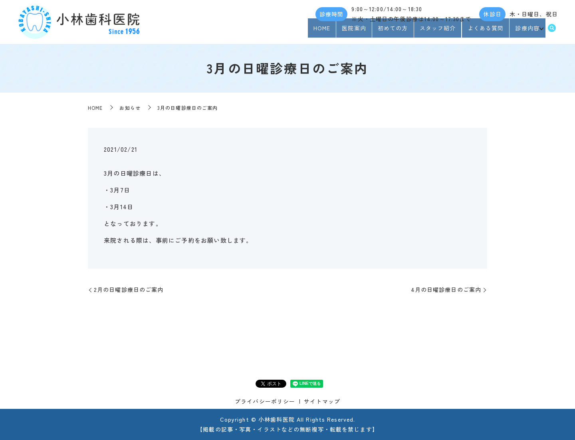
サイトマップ (322, 401)
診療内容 (525, 31)
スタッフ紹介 (435, 31)
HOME (319, 31)
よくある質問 (483, 31)
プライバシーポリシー (265, 401)
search (552, 32)
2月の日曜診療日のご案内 (128, 289)
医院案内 (351, 31)
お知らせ (129, 107)
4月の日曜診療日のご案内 (446, 289)
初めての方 (390, 31)
